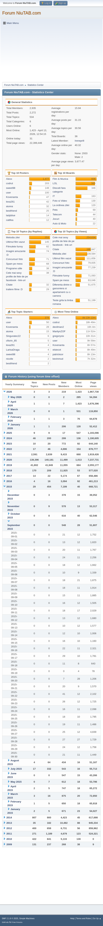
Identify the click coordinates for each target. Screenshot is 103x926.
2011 (9, 833)
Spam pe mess (14, 263)
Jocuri (56, 219)
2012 (9, 828)
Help (72, 918)
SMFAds (5, 922)
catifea (9, 220)
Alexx (9, 178)
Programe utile (14, 268)
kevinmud (58, 358)
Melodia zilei (13, 237)
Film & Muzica (60, 178)
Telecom (57, 214)
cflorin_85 (11, 340)
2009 (9, 844)
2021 (9, 454)
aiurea (9, 206)
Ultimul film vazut (15, 241)
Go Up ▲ (97, 918)
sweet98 (10, 188)
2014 (9, 817)
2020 (9, 459)
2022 (9, 449)
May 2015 (16, 781)
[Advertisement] (51, 53)
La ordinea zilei (61, 205)
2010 (9, 839)
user (8, 192)
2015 (9, 486)
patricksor (58, 354)
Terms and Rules (83, 918)
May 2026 (16, 397)
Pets (55, 209)
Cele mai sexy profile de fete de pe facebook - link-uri (17, 276)
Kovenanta (12, 197)
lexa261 (10, 201)
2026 (9, 391)
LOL (55, 183)
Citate (9, 284)
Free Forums (17, 922)
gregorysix (58, 336)
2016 (9, 481)
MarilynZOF (59, 331)
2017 (9, 475)
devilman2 (58, 327)
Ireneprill (79, 140)
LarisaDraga (13, 349)
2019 (9, 465)
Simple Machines (26, 918)
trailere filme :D (14, 289)
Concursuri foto (14, 259)
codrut (9, 183)
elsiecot (57, 349)
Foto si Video (60, 200)
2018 (9, 470)
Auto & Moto (59, 223)
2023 (9, 443)
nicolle (9, 358)
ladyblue (10, 215)
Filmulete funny (14, 246)
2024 (9, 438)
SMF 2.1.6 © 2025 (10, 918)
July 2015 (16, 768)
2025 (9, 433)
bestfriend (11, 210)
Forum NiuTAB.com (21, 12)
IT (54, 196)
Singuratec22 (13, 336)
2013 (9, 823)
